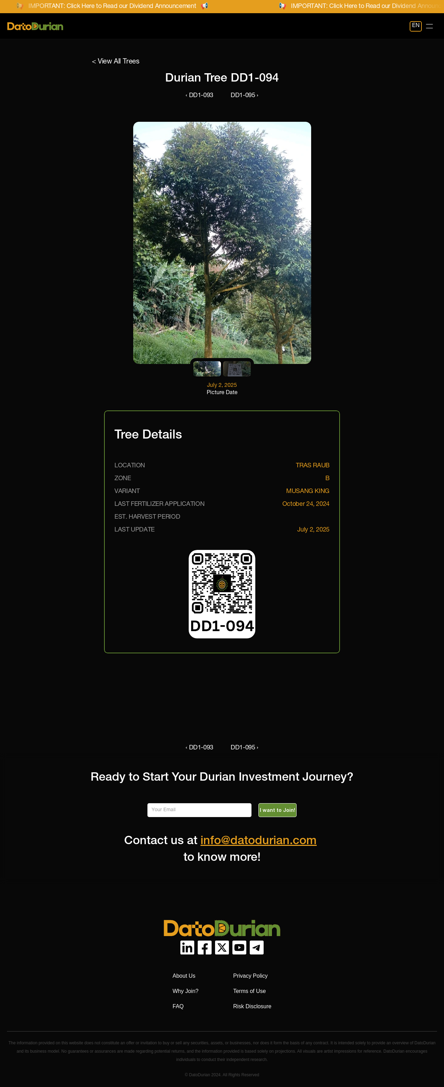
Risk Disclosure (252, 1006)
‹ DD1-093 (199, 96)
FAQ (178, 1006)
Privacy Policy (250, 976)
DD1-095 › (244, 96)
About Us (184, 976)
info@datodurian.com (258, 842)
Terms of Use (249, 991)
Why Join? (186, 991)
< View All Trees (115, 62)
